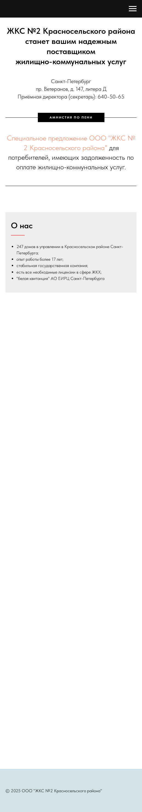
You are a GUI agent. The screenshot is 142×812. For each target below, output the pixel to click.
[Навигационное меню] (133, 9)
